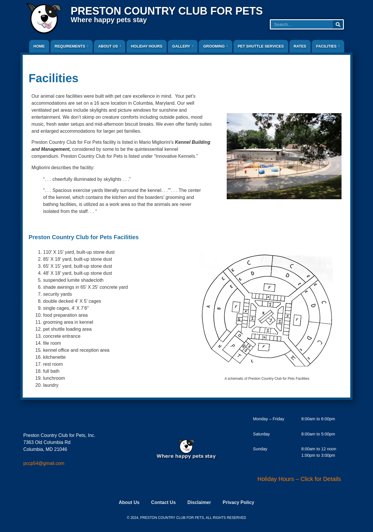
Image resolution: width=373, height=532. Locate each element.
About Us (129, 502)
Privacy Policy (238, 502)
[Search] (338, 24)
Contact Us (163, 502)
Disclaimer (199, 502)
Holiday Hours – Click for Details (299, 479)
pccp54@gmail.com (43, 463)
